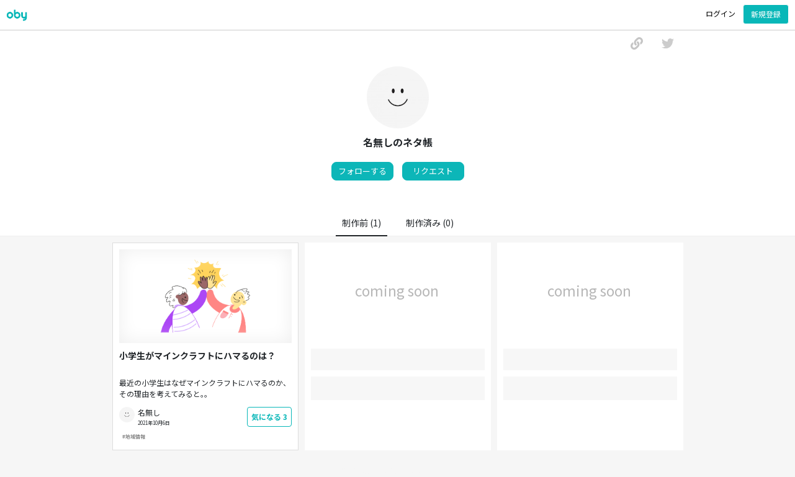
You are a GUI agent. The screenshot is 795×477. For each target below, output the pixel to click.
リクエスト (433, 171)
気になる (269, 416)
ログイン (720, 13)
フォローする (362, 171)
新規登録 (766, 14)
